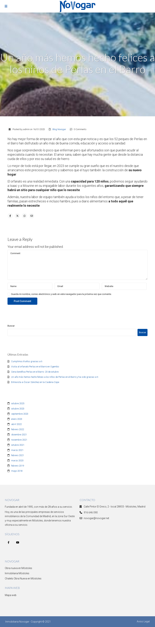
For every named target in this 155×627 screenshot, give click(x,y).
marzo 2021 (17, 450)
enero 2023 (16, 419)
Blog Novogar (59, 129)
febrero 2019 (17, 465)
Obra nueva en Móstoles (18, 568)
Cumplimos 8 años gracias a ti (26, 361)
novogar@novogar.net (96, 518)
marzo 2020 (17, 460)
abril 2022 (16, 424)
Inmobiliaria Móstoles (17, 573)
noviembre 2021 (19, 439)
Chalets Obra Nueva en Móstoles (23, 578)
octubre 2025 (17, 403)
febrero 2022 (17, 429)
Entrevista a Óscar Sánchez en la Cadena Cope (35, 382)
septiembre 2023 (19, 413)
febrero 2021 (17, 455)
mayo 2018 (16, 471)
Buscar (11, 325)
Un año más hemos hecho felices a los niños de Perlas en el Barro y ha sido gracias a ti (54, 377)
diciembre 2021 (19, 434)
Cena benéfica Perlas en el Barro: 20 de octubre (35, 371)
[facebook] (8, 542)
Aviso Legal (143, 621)
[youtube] (17, 542)
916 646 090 (91, 512)
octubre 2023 (17, 408)
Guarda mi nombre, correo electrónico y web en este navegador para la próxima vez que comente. (61, 294)
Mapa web (10, 595)
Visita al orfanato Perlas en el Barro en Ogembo (35, 366)
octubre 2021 (17, 445)
